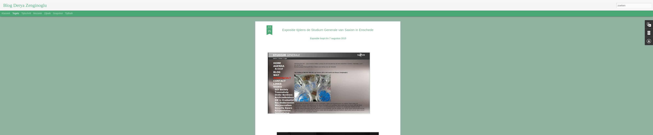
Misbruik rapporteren (358, 133)
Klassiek (6, 13)
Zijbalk (47, 13)
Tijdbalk (69, 13)
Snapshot (58, 13)
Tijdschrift (26, 13)
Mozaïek (37, 13)
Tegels (15, 13)
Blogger (346, 133)
